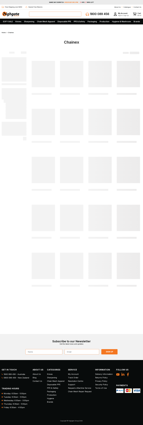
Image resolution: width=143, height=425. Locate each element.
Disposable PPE (64, 21)
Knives (18, 21)
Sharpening (29, 21)
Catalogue (127, 7)
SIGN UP (109, 352)
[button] (121, 14)
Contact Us (137, 7)
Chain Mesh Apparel (46, 21)
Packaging (92, 21)
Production (104, 21)
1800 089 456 (97, 14)
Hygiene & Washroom (121, 21)
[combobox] (55, 14)
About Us (117, 7)
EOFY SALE (8, 21)
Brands (137, 21)
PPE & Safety (79, 21)
